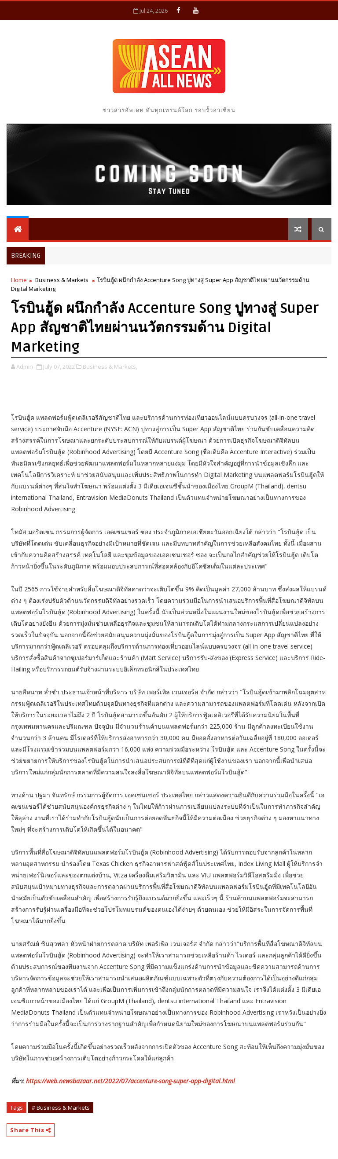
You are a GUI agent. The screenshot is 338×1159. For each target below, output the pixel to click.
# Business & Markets (61, 1107)
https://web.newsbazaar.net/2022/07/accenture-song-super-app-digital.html (130, 1081)
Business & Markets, (110, 366)
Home (19, 280)
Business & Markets (61, 280)
